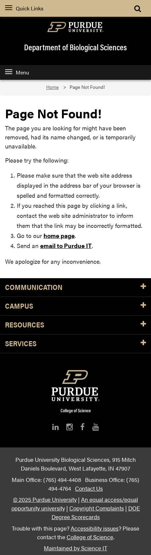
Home (52, 87)
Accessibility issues (95, 528)
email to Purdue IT (66, 245)
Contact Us (89, 488)
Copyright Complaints (96, 508)
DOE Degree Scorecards (96, 512)
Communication (75, 287)
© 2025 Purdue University (45, 499)
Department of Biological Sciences (75, 47)
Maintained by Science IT (75, 548)
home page (59, 235)
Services (75, 344)
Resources (75, 325)
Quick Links (24, 8)
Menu (17, 72)
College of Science (90, 537)
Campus (75, 306)
